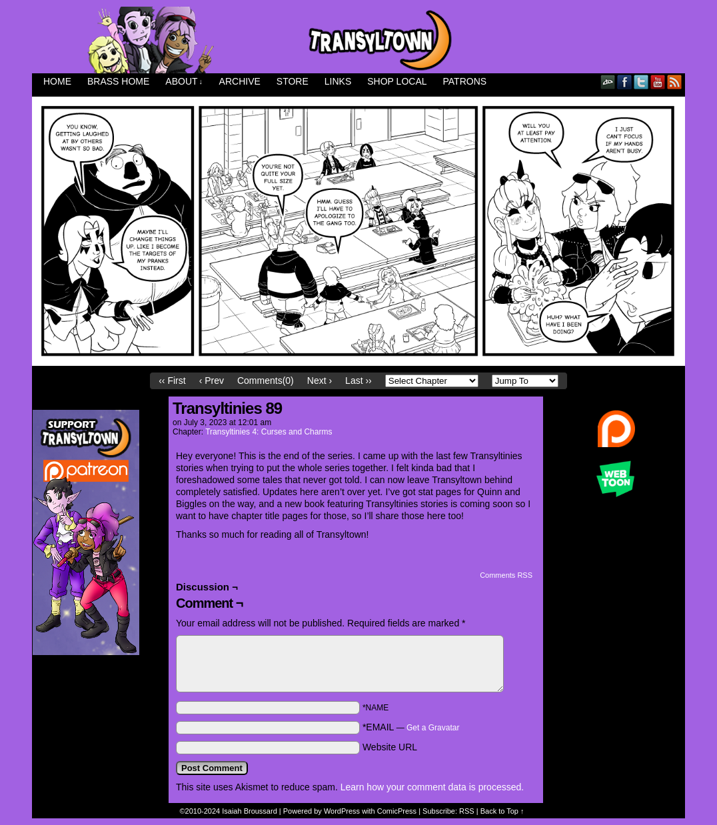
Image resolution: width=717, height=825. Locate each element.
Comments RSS (506, 575)
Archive (240, 81)
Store (293, 81)
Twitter (641, 81)
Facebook (624, 81)
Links (338, 81)
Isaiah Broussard (249, 811)
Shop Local (396, 81)
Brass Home (118, 81)
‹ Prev (211, 380)
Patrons (465, 81)
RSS (674, 81)
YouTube (658, 81)
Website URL (389, 747)
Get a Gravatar (432, 727)
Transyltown (358, 40)
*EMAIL (411, 727)
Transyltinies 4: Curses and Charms (268, 431)
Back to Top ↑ (502, 811)
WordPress (342, 811)
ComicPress (396, 811)
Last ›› (358, 380)
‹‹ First (172, 380)
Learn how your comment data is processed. (432, 787)
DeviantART (608, 81)
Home (57, 81)
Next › (319, 380)
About (184, 81)
